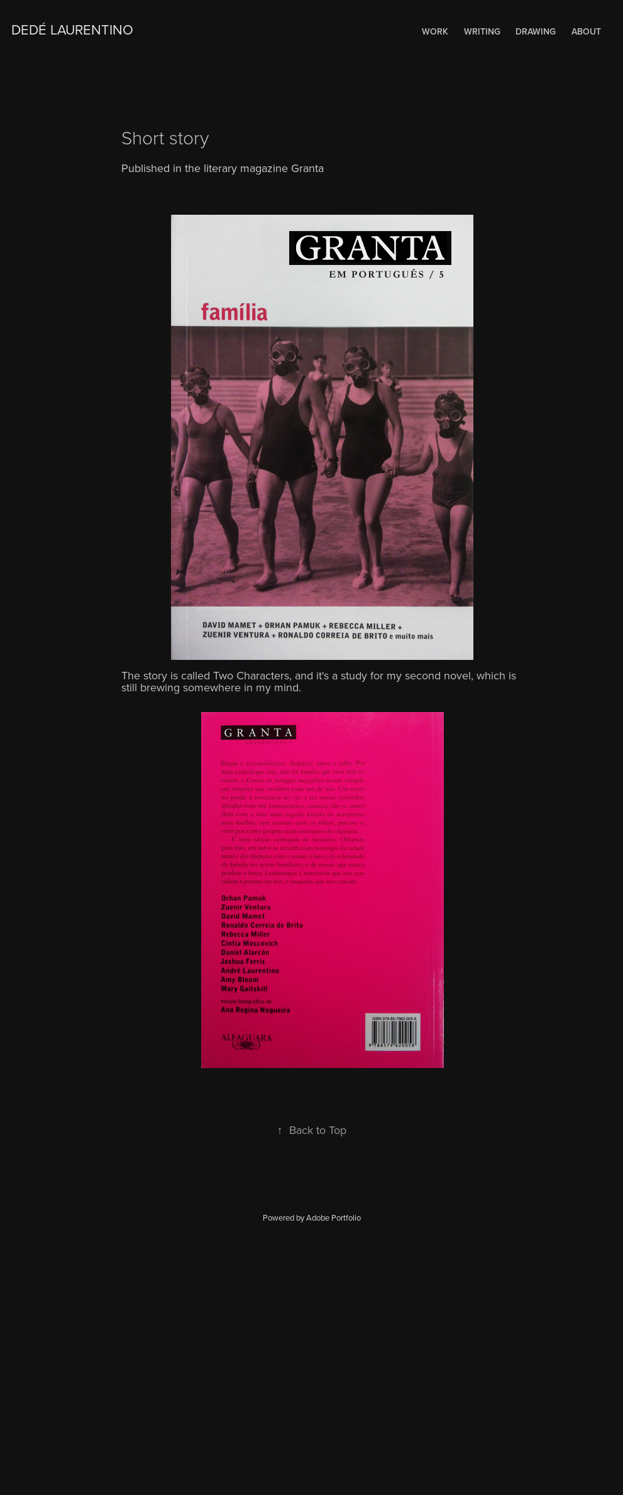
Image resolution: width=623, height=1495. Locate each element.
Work (435, 31)
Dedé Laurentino (72, 29)
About (586, 31)
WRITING (482, 31)
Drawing (535, 31)
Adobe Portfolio (333, 1217)
